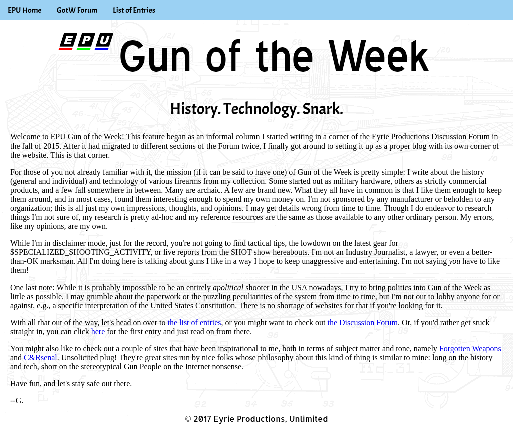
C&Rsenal (40, 357)
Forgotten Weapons (470, 348)
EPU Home (25, 10)
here (98, 331)
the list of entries (194, 322)
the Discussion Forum (363, 322)
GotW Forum (77, 10)
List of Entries (134, 10)
